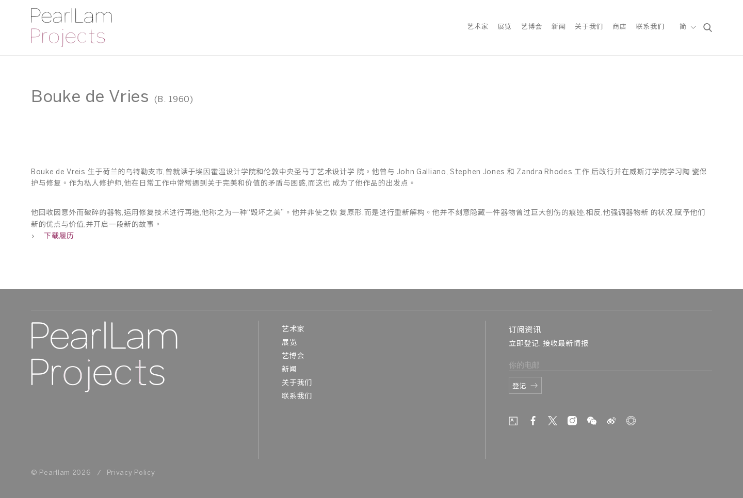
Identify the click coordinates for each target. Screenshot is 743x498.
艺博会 (531, 27)
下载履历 (52, 236)
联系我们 (650, 27)
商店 (619, 27)
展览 (504, 27)
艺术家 (477, 27)
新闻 (559, 27)
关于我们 (589, 27)
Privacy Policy (131, 473)
